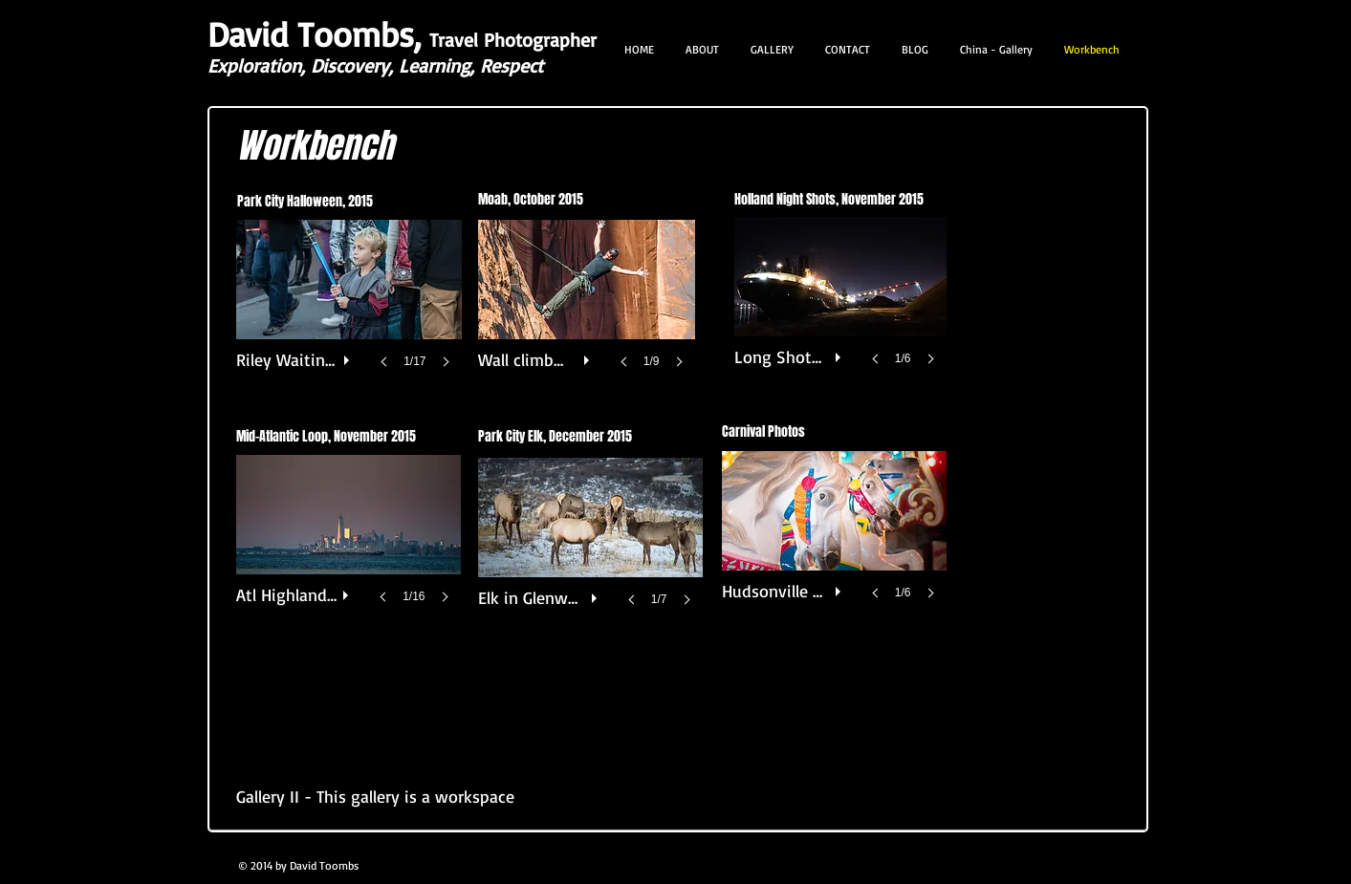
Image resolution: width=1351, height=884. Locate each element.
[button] (349, 313)
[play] (349, 355)
